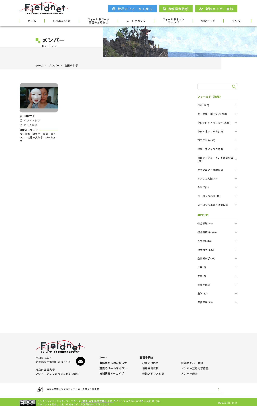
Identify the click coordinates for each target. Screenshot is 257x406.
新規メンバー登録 (192, 357)
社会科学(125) (217, 249)
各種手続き (228, 20)
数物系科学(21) (217, 258)
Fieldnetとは (53, 20)
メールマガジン (118, 20)
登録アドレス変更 (153, 371)
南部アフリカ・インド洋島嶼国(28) (217, 159)
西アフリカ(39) (217, 140)
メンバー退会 (189, 371)
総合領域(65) (217, 223)
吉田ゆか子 (75, 65)
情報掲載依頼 (150, 364)
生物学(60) (217, 284)
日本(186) (217, 105)
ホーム (29, 20)
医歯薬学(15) (217, 302)
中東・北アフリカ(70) (217, 131)
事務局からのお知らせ (113, 357)
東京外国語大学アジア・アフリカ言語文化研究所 (80, 387)
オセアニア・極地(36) (217, 169)
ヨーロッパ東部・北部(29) (217, 204)
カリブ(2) (217, 187)
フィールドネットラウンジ (150, 21)
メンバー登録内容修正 (195, 364)
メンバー (204, 20)
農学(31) (217, 293)
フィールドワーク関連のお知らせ (84, 21)
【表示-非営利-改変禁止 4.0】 (97, 399)
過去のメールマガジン (113, 364)
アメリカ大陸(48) (217, 178)
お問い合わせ (150, 357)
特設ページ (180, 20)
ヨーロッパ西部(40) (217, 196)
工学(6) (217, 276)
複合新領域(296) (217, 232)
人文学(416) (217, 241)
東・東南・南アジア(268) (217, 114)
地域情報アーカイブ (111, 371)
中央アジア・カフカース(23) (217, 122)
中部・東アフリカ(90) (217, 149)
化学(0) (217, 267)
